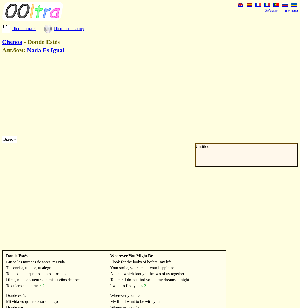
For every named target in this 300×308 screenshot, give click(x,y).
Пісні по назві (24, 28)
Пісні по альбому (69, 28)
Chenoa (12, 41)
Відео (8, 139)
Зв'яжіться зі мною (281, 10)
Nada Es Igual (45, 50)
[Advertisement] (98, 95)
